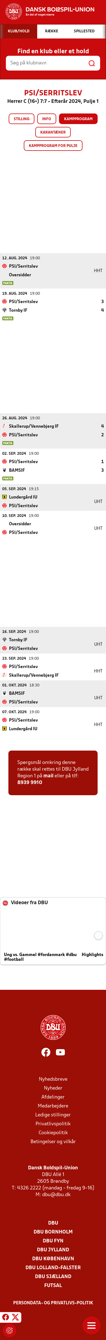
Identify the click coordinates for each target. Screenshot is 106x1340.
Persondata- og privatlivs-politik (53, 1303)
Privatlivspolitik (53, 1123)
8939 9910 (29, 782)
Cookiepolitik (53, 1132)
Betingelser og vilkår (53, 1141)
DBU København (53, 1258)
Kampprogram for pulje (53, 146)
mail (48, 775)
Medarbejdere (53, 1106)
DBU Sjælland (53, 1276)
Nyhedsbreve (53, 1079)
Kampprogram (78, 119)
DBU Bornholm (53, 1232)
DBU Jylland (53, 1249)
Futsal (53, 1285)
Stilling (21, 119)
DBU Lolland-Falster (53, 1267)
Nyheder (53, 1088)
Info (46, 119)
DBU (53, 1223)
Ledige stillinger (53, 1114)
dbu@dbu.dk (56, 1194)
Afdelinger (53, 1097)
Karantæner (53, 132)
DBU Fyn (53, 1241)
